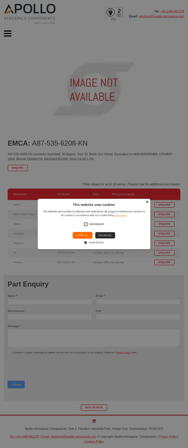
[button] (86, 224)
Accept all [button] (82, 235)
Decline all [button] (105, 235)
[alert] (94, 224)
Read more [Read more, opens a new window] (121, 215)
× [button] (147, 202)
